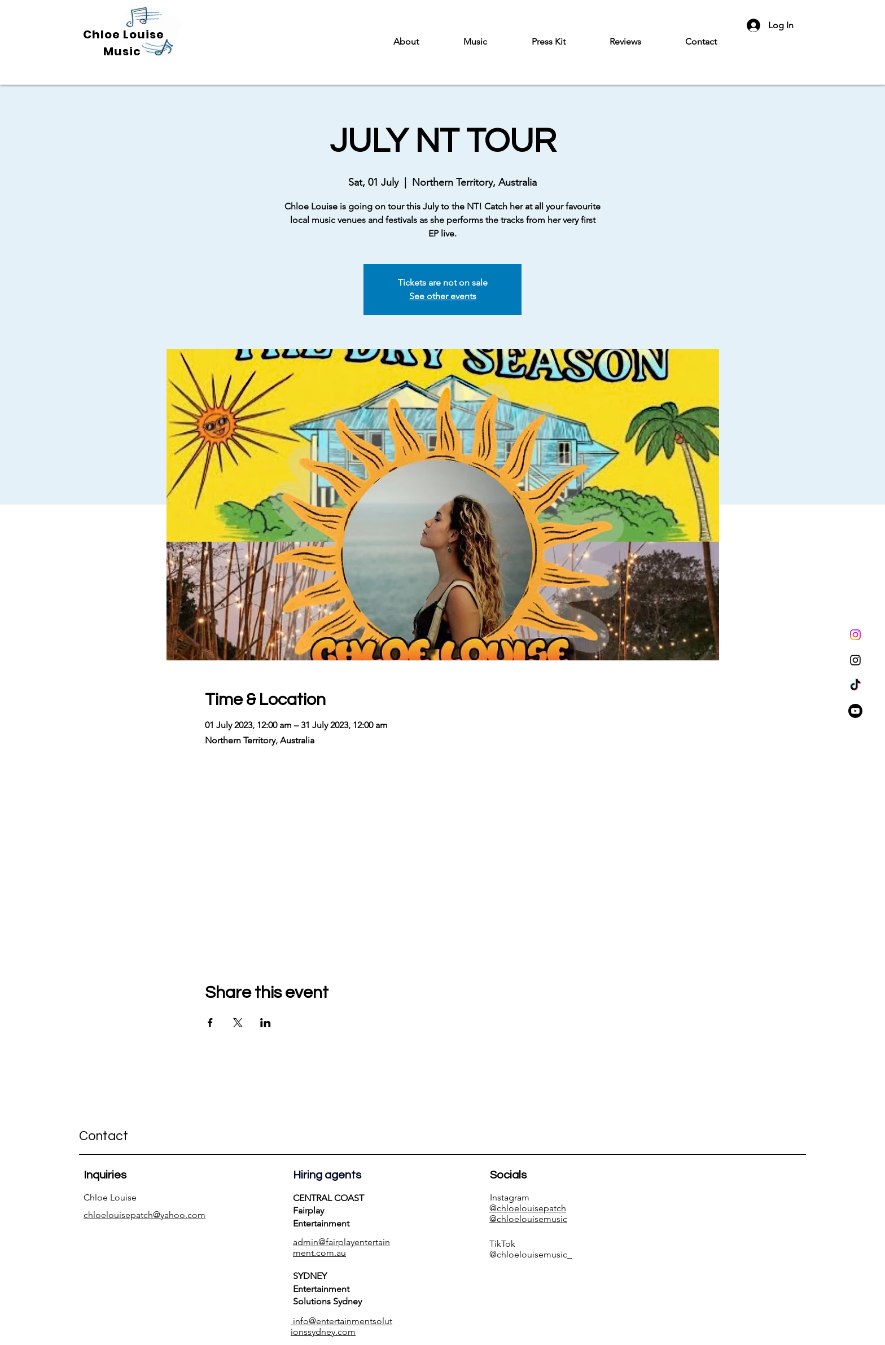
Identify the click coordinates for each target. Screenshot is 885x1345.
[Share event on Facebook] (210, 1022)
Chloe (103, 34)
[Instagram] (855, 635)
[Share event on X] (238, 1022)
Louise (143, 34)
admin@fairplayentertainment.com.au (341, 1247)
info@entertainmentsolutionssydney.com (341, 1326)
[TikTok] (855, 685)
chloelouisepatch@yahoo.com (144, 1215)
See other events (442, 296)
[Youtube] (855, 711)
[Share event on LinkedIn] (265, 1022)
